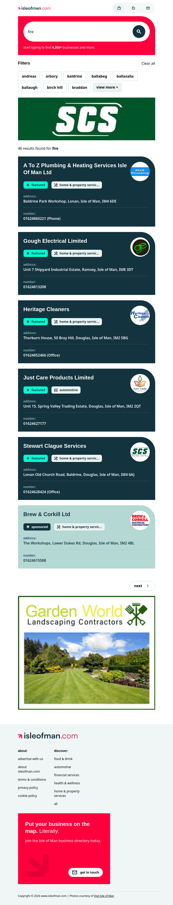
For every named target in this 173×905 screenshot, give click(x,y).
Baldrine (74, 76)
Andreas (29, 76)
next (142, 585)
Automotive (62, 767)
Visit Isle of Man (104, 896)
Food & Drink (63, 759)
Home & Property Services (67, 793)
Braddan (79, 87)
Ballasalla (125, 76)
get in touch (85, 872)
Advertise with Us (30, 759)
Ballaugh (30, 87)
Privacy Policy (28, 787)
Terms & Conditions (32, 779)
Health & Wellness (67, 783)
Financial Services (66, 775)
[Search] (139, 31)
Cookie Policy (27, 796)
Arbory (52, 76)
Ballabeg (99, 76)
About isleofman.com (29, 769)
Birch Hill (54, 87)
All (56, 804)
